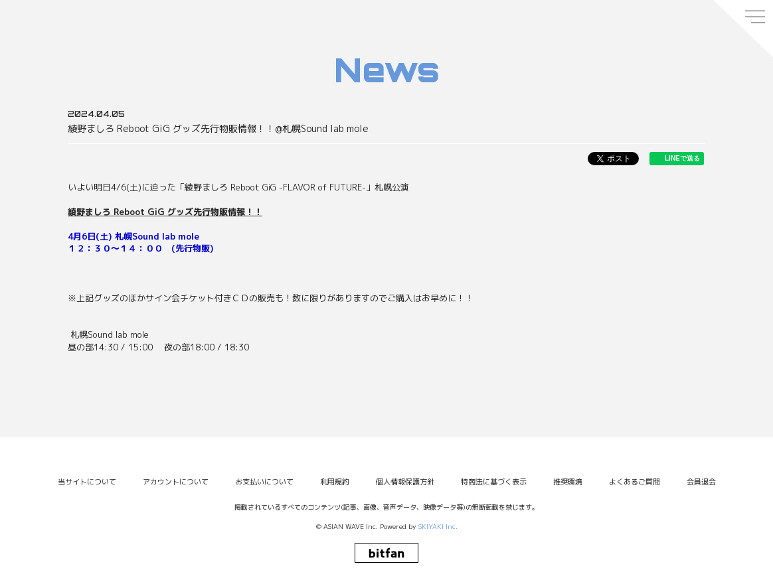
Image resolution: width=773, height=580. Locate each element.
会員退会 (701, 481)
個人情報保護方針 (405, 481)
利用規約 (334, 481)
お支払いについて (264, 481)
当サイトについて (87, 481)
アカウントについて (176, 481)
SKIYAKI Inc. (438, 526)
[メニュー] (743, 28)
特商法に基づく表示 (494, 481)
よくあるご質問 (634, 481)
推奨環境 (567, 481)
